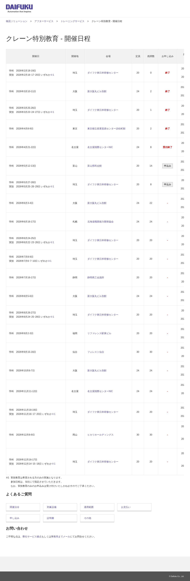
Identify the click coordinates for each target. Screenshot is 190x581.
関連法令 (14, 507)
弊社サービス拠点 (32, 536)
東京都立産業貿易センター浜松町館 (106, 128)
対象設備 (51, 507)
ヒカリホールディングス (100, 434)
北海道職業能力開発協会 (100, 221)
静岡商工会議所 (95, 277)
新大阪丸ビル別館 (96, 91)
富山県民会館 (94, 166)
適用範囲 (89, 507)
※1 (52, 75)
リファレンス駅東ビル (99, 333)
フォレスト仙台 (95, 352)
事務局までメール (60, 536)
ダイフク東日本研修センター (102, 72)
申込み (167, 166)
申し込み (14, 518)
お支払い (126, 507)
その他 (87, 518)
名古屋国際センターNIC (100, 147)
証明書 (50, 518)
